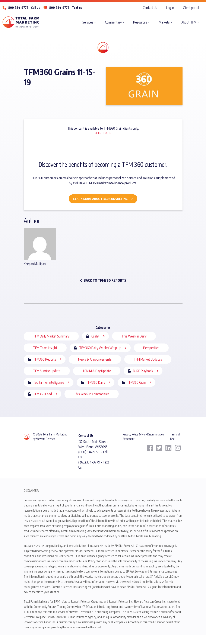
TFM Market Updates (148, 359)
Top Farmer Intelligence (48, 382)
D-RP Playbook (143, 371)
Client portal (191, 8)
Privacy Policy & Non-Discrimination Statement (143, 436)
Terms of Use (175, 436)
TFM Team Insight (45, 348)
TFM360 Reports (44, 359)
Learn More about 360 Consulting (100, 199)
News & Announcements (95, 359)
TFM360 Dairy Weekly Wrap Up (100, 348)
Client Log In (103, 133)
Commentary (113, 22)
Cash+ (95, 336)
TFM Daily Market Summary (51, 336)
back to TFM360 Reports (103, 280)
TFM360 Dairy (95, 382)
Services (87, 22)
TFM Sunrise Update (46, 371)
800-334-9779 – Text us (65, 7)
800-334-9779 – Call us (24, 7)
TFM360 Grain (136, 382)
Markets (164, 22)
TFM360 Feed (42, 394)
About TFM (188, 22)
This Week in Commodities (91, 394)
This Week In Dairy (133, 336)
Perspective (151, 348)
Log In (170, 8)
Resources (140, 22)
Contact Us (150, 8)
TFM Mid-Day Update (96, 371)
